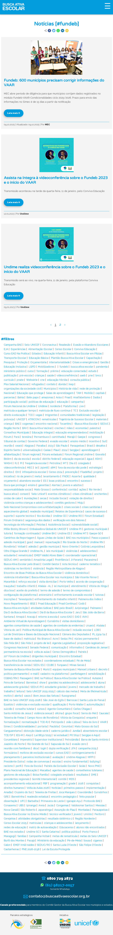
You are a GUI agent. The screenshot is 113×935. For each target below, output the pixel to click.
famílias (21, 836)
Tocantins (65, 423)
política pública (71, 831)
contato (51, 384)
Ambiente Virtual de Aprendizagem (24, 621)
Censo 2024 (55, 472)
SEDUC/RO (43, 844)
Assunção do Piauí (64, 809)
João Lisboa (73, 722)
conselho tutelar (24, 708)
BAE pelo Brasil (63, 608)
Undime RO (75, 515)
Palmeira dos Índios (89, 599)
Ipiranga (31, 805)
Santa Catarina (50, 831)
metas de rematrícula (64, 836)
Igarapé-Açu (74, 801)
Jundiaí (76, 730)
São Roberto (28, 809)
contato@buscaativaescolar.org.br (56, 896)
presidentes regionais (16, 779)
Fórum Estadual (94, 515)
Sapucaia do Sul (60, 744)
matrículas (35, 822)
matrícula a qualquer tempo (20, 410)
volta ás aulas (42, 651)
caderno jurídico (60, 730)
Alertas (56, 485)
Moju (80, 502)
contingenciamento (83, 752)
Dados (96, 397)
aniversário (45, 594)
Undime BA (48, 533)
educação (62, 401)
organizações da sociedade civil (22, 388)
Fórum (7, 436)
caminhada (58, 436)
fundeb (64, 366)
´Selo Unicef (38, 493)
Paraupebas (77, 445)
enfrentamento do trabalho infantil (55, 599)
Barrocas (72, 700)
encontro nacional (46, 423)
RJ (16, 463)
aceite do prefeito (27, 590)
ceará (18, 445)
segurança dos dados (37, 520)
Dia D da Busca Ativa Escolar (20, 612)
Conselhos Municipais (16, 432)
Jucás (50, 805)
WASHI (8, 463)
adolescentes (88, 550)
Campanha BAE (13, 344)
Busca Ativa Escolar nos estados (23, 660)
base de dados (12, 638)
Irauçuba (9, 586)
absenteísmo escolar (95, 730)
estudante (10, 555)
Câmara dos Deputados (76, 634)
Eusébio (8, 704)
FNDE (65, 476)
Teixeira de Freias (14, 717)
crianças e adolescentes (58, 822)
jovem (77, 814)
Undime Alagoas (75, 757)
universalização (32, 450)
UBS (21, 805)
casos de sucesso (95, 511)
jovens (72, 686)
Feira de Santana (14, 682)
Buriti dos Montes (14, 840)
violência (38, 568)
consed (24, 493)
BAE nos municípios (77, 537)
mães (70, 428)
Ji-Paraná (76, 559)
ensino (32, 485)
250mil (44, 467)
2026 (81, 783)
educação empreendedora (71, 432)
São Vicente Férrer (86, 577)
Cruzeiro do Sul (23, 792)
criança (8, 423)
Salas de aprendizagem (60, 393)
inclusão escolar (82, 629)
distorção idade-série (36, 730)
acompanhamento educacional (22, 783)
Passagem (26, 678)
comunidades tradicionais (75, 414)
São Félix (26, 643)
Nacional (9, 393)
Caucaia (103, 713)
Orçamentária (38, 362)
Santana (8, 616)
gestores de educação (17, 774)
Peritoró (99, 814)
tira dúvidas (43, 515)
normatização (29, 722)
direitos (8, 472)
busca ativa (10, 493)
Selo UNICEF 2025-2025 (40, 691)
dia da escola (21, 458)
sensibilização (96, 673)
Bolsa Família (40, 774)
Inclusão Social (58, 498)
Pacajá (31, 840)
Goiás (82, 765)
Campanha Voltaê (39, 836)
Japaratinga (45, 809)
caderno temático (89, 564)
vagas (39, 414)
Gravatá (99, 454)
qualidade (89, 476)
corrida (72, 489)
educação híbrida (57, 379)
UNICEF (21, 419)
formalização (11, 722)
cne (42, 379)
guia (29, 542)
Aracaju (31, 616)
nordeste (55, 406)
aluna (101, 682)
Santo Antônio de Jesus (17, 713)
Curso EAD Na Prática (16, 353)
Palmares (95, 608)
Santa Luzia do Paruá (92, 700)
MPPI (91, 757)
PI (21, 463)
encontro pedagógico (64, 796)
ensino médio (78, 441)
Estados (36, 353)
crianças (39, 375)
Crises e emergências (85, 362)
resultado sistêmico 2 (60, 818)
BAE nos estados (14, 831)
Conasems (10, 805)
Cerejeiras (10, 818)
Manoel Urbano (86, 669)
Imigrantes (51, 414)
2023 (50, 445)
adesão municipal (14, 542)
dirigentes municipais (44, 656)
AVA (84, 616)
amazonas (47, 397)
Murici (46, 669)
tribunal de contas (14, 441)
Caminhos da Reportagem (19, 537)
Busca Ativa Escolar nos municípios (52, 577)
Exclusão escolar (89, 410)
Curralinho (53, 621)
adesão (32, 546)
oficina (59, 713)
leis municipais (54, 550)
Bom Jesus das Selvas (46, 695)
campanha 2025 (87, 748)
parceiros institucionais (36, 757)
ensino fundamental (75, 761)
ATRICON (33, 419)
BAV (24, 428)
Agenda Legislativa (63, 643)
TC (75, 410)
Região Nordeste (85, 818)
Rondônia (9, 546)
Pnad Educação (47, 603)
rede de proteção (90, 388)
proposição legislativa (90, 643)
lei (36, 467)
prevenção (71, 472)
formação (42, 371)
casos (27, 695)
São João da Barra (93, 612)
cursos (41, 708)
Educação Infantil (54, 353)
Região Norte (11, 428)
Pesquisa (9, 362)
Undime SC (32, 831)
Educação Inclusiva (15, 366)
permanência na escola (17, 651)
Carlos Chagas (81, 708)
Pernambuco (41, 436)
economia (81, 428)
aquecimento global (15, 511)
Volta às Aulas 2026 (38, 787)
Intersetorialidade (59, 362)
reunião (8, 445)
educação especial (73, 458)
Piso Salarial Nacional (16, 384)
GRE (6, 796)
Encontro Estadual (70, 656)
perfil (19, 765)
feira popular (86, 796)
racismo (8, 765)
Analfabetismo (81, 397)
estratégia (95, 467)
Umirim (88, 814)
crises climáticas (82, 493)
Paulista (54, 726)
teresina (26, 436)
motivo (8, 695)
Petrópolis (57, 722)
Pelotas (40, 524)
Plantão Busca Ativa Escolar (67, 357)
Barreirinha (17, 796)
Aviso (59, 397)
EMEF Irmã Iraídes (23, 844)
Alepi (29, 735)
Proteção (22, 362)
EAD (77, 616)
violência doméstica (76, 572)
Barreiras (31, 682)
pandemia (102, 366)
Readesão (64, 344)
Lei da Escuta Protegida (56, 849)
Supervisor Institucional (48, 739)
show (42, 682)
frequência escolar (36, 463)
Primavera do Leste (52, 801)
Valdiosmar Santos (82, 805)
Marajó (71, 436)
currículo (9, 379)
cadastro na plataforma (54, 673)
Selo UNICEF (32, 344)
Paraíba (40, 445)
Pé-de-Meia (74, 840)
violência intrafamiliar (16, 577)
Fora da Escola (32, 765)
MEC (29, 467)
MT (65, 463)
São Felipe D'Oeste (90, 844)
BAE (17, 423)
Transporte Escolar (15, 357)
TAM (78, 393)
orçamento (10, 480)
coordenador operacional (80, 555)
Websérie (32, 379)
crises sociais (71, 507)
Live (81, 406)
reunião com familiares (17, 748)
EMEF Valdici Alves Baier (48, 555)
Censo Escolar (63, 349)
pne (90, 375)
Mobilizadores (46, 366)
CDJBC (50, 665)
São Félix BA (11, 643)
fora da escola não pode (72, 467)
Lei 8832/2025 (42, 735)
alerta (18, 695)
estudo (92, 371)
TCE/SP (8, 735)
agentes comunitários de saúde (22, 625)
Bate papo (32, 397)
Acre (55, 638)
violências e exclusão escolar (33, 704)
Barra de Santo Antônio (94, 739)
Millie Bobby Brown (15, 529)
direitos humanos (14, 787)
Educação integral (42, 432)
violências (71, 550)
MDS (71, 779)
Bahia (20, 397)
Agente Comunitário (59, 708)
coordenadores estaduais (59, 660)
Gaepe (81, 436)
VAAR (103, 722)
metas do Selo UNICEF (93, 836)
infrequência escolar (34, 472)
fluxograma (68, 695)
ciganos (97, 840)
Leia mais (13, 113)
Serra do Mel (88, 713)
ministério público (14, 371)
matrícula (29, 638)
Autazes (96, 678)
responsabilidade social (18, 489)
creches (59, 428)
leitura (20, 691)
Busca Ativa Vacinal (40, 428)
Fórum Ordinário (13, 520)
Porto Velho (66, 581)
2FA (73, 748)
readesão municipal (41, 511)
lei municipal (61, 586)
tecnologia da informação (19, 524)
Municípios (50, 388)
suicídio (8, 708)
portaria (42, 726)
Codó (81, 603)
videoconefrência (67, 375)
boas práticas (57, 480)
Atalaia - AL (44, 586)
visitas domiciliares (73, 621)
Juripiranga (81, 608)
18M (52, 467)
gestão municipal (49, 546)
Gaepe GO (95, 533)
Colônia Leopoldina (92, 546)
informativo (76, 647)
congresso (94, 436)
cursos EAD (62, 752)
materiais (101, 419)
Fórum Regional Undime (79, 454)
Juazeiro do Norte (14, 744)
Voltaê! (22, 546)
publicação (10, 375)
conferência (59, 489)
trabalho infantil (26, 586)
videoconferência (14, 467)
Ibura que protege (14, 485)
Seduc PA (66, 638)
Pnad (68, 397)
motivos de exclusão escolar (36, 752)
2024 (64, 450)
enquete (91, 717)
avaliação (57, 757)
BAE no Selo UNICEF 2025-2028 (22, 700)
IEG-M (19, 735)
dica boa (9, 590)
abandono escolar (30, 480)
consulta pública (79, 379)
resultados (82, 774)
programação (58, 783)
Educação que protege (30, 393)
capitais (100, 393)
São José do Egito (53, 700)
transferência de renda (17, 665)
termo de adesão (50, 590)
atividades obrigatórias (31, 818)
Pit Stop (74, 735)
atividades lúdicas (41, 608)
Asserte (76, 476)
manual (38, 542)
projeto (97, 472)
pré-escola (25, 375)
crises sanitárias (91, 507)
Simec (7, 726)
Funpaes (62, 665)
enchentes (100, 493)
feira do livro (90, 722)
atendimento (78, 586)
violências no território (17, 568)
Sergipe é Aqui (90, 735)
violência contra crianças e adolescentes (28, 502)
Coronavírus (49, 344)
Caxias (47, 450)
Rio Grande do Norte (75, 542)
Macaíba (45, 770)
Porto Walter (76, 704)
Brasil (90, 445)
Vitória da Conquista (72, 717)
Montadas (84, 809)
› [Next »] (64, 325)
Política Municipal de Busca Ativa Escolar (46, 629)
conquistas (92, 783)
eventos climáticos (59, 493)
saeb (83, 375)
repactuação (52, 542)
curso (30, 371)
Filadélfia (85, 472)
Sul (104, 441)
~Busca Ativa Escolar (86, 423)
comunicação (59, 647)
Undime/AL (37, 550)
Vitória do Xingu (98, 586)
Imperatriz (26, 739)
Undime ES (63, 533)
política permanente (16, 673)
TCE (30, 414)
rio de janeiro (24, 476)
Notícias (56, 787)
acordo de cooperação (89, 581)
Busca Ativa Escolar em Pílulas (84, 353)
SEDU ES (38, 665)
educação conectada (73, 371)
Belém (7, 458)
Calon (7, 844)
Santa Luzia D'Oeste (64, 844)
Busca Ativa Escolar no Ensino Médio (25, 814)
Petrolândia (71, 739)
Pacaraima (90, 559)
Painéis (82, 651)
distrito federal (51, 458)
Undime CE (59, 515)
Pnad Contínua (67, 603)
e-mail (34, 673)
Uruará (90, 625)
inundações (30, 498)
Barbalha (33, 801)
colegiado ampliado (62, 774)
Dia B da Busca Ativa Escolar (56, 612)
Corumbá (66, 726)
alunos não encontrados (90, 827)
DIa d (72, 463)
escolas (56, 761)
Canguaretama (12, 730)
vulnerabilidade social (84, 524)
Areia (42, 805)
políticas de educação (41, 401)
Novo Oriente (70, 546)
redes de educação (15, 827)
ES (44, 480)
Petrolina (55, 463)
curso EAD (66, 616)
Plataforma (69, 406)
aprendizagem (89, 450)
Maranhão (10, 581)
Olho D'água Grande (15, 550)
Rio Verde (94, 489)
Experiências (18, 349)
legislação (98, 414)
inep (71, 384)
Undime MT (80, 533)
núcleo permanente (86, 638)
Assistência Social (58, 524)
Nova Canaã (11, 809)
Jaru (77, 612)
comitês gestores (64, 502)
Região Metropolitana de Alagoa (65, 568)
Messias (100, 805)
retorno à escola (47, 616)
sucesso (85, 480)
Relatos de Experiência (68, 511)
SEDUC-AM (10, 559)
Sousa (87, 840)
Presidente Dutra (14, 761)
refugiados (37, 384)
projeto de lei (42, 643)
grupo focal (72, 713)
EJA (6, 349)
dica (35, 748)
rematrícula (25, 555)
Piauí (56, 450)
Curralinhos (100, 792)
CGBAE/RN (10, 678)
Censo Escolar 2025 (15, 822)
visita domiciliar (48, 581)
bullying (94, 761)
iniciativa (9, 476)
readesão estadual (38, 796)
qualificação (59, 704)
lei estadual (60, 735)
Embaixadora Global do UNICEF (48, 529)
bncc (98, 375)
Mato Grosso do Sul (86, 726)
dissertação (10, 801)
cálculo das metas (67, 691)
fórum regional (31, 454)
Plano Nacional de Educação (20, 770)
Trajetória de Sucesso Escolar (76, 419)
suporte (8, 515)
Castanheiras (11, 849)
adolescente (88, 682)
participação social (15, 401)
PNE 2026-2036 (30, 849)
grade (72, 783)
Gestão (104, 362)
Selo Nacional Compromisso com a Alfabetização (32, 507)
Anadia (8, 792)
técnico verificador (60, 814)
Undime (42, 406)
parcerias (9, 397)
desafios (100, 445)
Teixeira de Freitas (45, 792)
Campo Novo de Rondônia (42, 717)
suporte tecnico (25, 515)
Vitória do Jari (12, 629)
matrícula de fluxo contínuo (55, 410)
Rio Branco (43, 638)
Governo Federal (37, 441)
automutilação (95, 704)
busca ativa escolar (82, 366)
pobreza (9, 419)
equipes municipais (64, 669)
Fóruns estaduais (52, 454)
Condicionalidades (24, 726)
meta (38, 476)
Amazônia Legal (43, 559)
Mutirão (88, 393)
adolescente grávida (16, 686)
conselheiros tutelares (89, 770)
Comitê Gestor (50, 564)
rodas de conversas (38, 761)
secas (43, 498)
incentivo (94, 441)
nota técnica (69, 564)
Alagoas (29, 445)
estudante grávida (55, 686)
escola (36, 458)
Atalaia (100, 625)
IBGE (32, 603)
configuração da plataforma (20, 594)
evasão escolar (59, 441)
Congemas (62, 805)
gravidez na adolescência (63, 682)
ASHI (98, 458)
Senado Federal (39, 647)
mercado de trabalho (91, 686)
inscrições (10, 599)
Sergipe (74, 450)
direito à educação (15, 414)
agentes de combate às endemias (63, 625)
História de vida (68, 388)
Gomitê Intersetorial (44, 779)
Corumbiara (10, 739)
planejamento (12, 757)
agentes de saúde (62, 770)
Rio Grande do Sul (37, 744)
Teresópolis (25, 599)
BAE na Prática (43, 678)
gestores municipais (95, 529)
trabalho (9, 691)
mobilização (96, 432)
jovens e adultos (72, 485)
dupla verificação (59, 748)
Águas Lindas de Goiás (50, 537)
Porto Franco (90, 831)
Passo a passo (99, 537)
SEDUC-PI (36, 686)
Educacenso (66, 827)
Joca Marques (67, 792)
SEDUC (104, 423)
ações (82, 489)
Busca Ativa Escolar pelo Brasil (22, 564)
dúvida (62, 384)
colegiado (83, 463)
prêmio (54, 371)
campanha (77, 401)
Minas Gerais (77, 665)
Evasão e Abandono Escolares (90, 344)
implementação (95, 787)
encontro (72, 480)
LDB (96, 629)
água (89, 458)
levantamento (51, 476)
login (43, 748)
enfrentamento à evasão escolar (73, 594)
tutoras (99, 594)
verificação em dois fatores (69, 520)
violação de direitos (80, 498)
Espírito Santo (12, 450)
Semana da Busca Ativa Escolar (22, 669)
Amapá (20, 616)
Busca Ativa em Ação (16, 608)
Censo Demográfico (63, 651)
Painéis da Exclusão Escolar (60, 765)
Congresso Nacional (15, 647)
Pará (16, 436)
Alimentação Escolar (40, 349)
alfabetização (12, 454)
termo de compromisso (76, 590)
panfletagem (78, 673)
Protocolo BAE (92, 801)
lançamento (82, 822)
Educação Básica (38, 357)
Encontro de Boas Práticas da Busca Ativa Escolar (33, 572)
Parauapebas (100, 809)
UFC (22, 801)
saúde (50, 375)
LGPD (32, 366)
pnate (20, 379)
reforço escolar (27, 581)
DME (94, 774)
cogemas (27, 423)
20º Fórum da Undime (16, 656)
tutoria (8, 533)
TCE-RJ (44, 722)
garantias (43, 485)
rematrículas (49, 419)
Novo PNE (94, 765)
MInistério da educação (51, 840)
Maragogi (9, 836)
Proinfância (61, 559)
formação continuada (26, 533)
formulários (10, 752)
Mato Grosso (41, 489)
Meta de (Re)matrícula (93, 691)
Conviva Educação (85, 349)
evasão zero (79, 744)
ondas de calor (12, 498)
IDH (17, 472)
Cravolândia (84, 792)
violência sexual (43, 713)
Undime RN (96, 542)
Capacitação (93, 357)
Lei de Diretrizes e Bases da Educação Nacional (32, 634)
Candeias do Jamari (96, 647)
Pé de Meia (83, 660)
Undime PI (75, 529)
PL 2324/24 (98, 634)
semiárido (25, 559)
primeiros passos (74, 787)
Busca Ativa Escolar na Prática (72, 678)
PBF (45, 783)
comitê (62, 779)
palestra (94, 428)
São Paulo (61, 445)
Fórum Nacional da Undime (20, 406)
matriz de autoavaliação (43, 827)
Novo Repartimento (15, 603)
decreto (103, 669)
